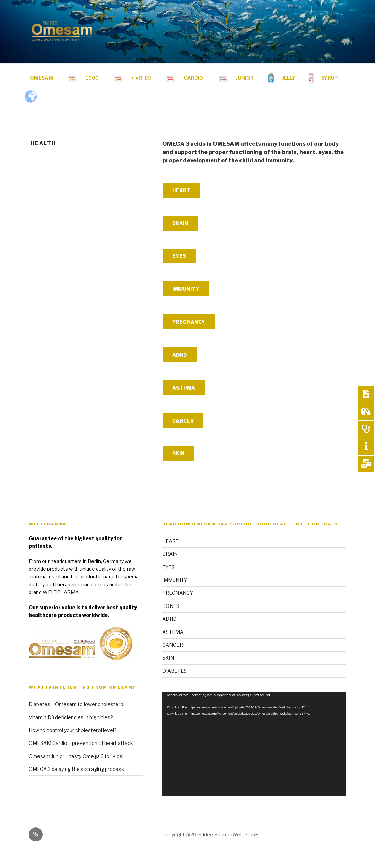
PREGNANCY (188, 322)
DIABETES (174, 671)
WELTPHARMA (61, 592)
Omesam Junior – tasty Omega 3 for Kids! (76, 756)
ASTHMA (183, 388)
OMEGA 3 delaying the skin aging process (76, 769)
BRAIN (180, 223)
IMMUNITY (185, 289)
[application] (254, 744)
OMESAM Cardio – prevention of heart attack (81, 743)
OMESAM (41, 78)
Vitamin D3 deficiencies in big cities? (71, 717)
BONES (171, 606)
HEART (181, 190)
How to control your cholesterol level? (73, 730)
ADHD (179, 355)
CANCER (183, 421)
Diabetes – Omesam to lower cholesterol (76, 704)
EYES (179, 256)
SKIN (178, 453)
